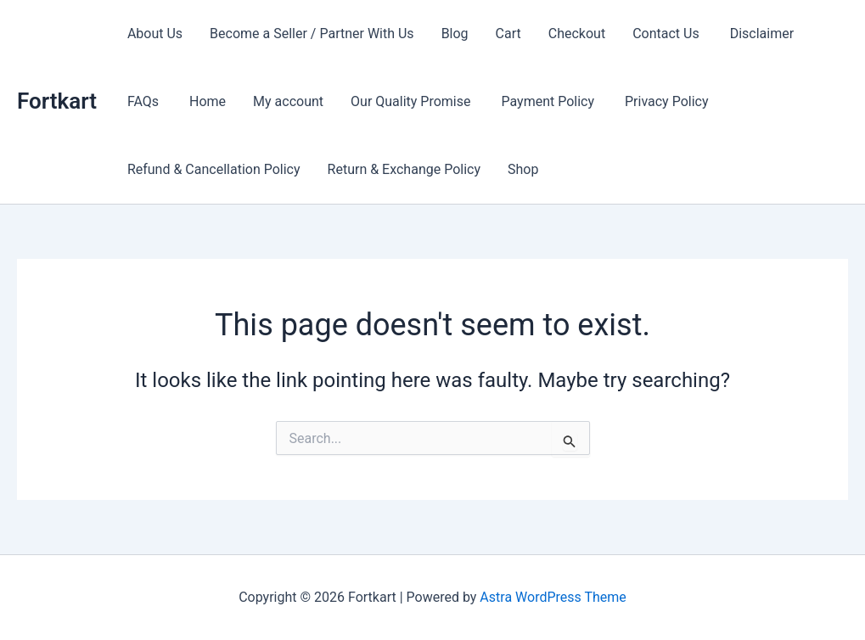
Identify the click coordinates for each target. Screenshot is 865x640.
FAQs (144, 101)
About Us (155, 33)
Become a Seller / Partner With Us (312, 33)
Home (207, 101)
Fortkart (57, 101)
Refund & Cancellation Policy (214, 169)
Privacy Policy (667, 101)
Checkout (576, 33)
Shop (523, 169)
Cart (508, 33)
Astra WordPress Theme (553, 597)
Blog (455, 33)
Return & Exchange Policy (404, 169)
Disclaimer (763, 33)
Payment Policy (549, 101)
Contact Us (667, 33)
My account (288, 101)
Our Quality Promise (412, 101)
